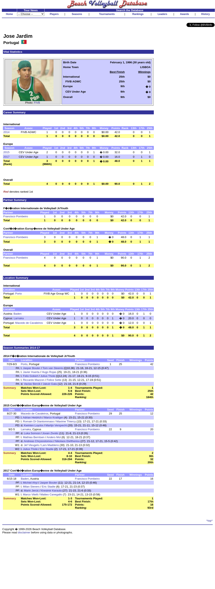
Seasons (77, 14)
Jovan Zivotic (50, 433)
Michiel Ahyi (30, 482)
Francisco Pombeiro (15, 216)
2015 (6, 152)
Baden (18, 313)
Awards (184, 14)
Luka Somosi (32, 433)
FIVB (37, 102)
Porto (18, 293)
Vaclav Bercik (32, 383)
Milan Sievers (31, 486)
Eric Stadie (46, 449)
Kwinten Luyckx (33, 425)
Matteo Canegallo (51, 494)
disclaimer (24, 532)
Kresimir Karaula (51, 490)
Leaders (162, 14)
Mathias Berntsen (34, 437)
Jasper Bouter (31, 368)
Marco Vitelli (30, 494)
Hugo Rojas (49, 372)
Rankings (138, 14)
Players (54, 14)
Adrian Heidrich (32, 417)
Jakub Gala (50, 383)
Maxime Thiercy (66, 421)
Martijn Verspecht (56, 425)
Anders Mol (54, 437)
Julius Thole (47, 376)
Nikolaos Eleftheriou (67, 441)
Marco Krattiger (53, 417)
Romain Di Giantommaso (38, 421)
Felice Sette (54, 379)
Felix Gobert (30, 376)
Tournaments (107, 14)
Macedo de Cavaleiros (29, 322)
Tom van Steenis (52, 368)
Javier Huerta (31, 372)
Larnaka (19, 318)
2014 (6, 132)
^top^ (209, 520)
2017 (6, 156)
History (205, 14)
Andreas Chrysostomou (38, 441)
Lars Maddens (50, 445)
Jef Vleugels (31, 445)
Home (9, 14)
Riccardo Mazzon (33, 379)
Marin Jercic (31, 490)
